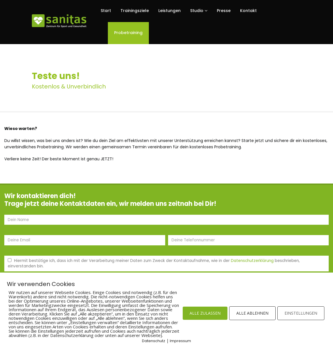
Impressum (180, 341)
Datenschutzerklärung (252, 260)
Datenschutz (153, 341)
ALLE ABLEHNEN (252, 313)
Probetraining (128, 33)
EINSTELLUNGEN (301, 313)
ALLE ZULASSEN (205, 313)
